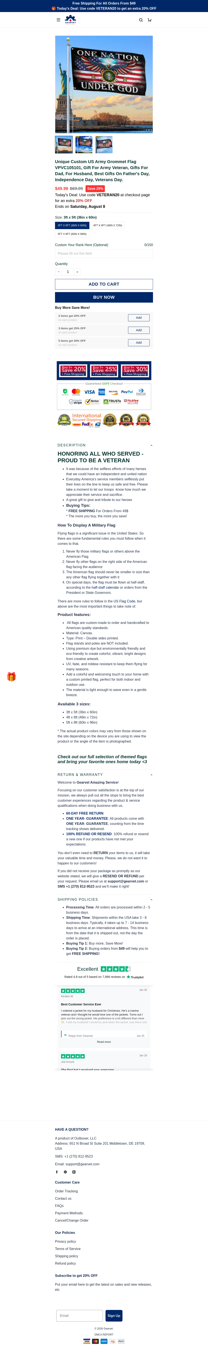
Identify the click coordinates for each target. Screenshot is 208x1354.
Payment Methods (69, 1213)
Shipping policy (66, 1256)
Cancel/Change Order (72, 1220)
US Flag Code (124, 554)
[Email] (79, 1316)
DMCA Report (104, 1334)
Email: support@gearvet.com (77, 1164)
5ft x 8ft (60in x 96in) (72, 234)
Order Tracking (66, 1191)
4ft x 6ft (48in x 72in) (107, 225)
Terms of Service (68, 1249)
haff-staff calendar (105, 540)
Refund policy (65, 1263)
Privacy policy (65, 1241)
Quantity (61, 264)
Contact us (63, 1198)
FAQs (59, 1206)
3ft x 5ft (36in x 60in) (80, 217)
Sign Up (114, 1315)
